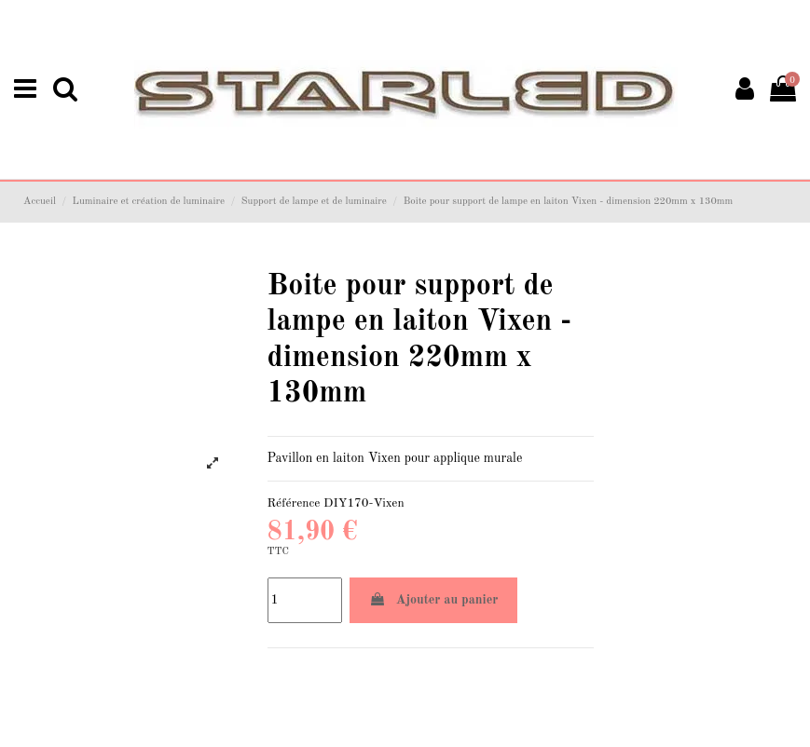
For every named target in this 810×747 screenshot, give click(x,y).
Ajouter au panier (434, 599)
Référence (294, 503)
